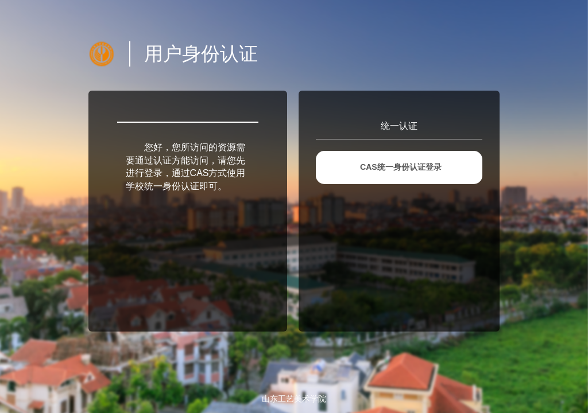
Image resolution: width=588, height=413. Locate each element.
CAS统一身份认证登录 (401, 167)
